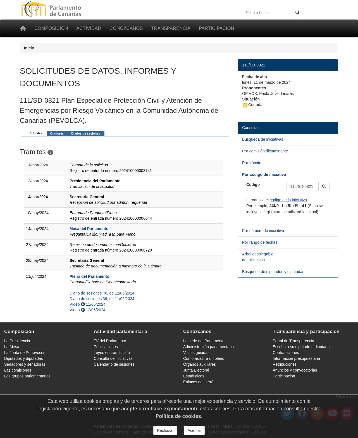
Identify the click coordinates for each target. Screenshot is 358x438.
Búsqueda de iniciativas (262, 139)
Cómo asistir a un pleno (203, 358)
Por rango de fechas (259, 242)
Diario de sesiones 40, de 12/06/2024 (102, 293)
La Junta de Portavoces (24, 352)
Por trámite (251, 163)
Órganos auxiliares (199, 364)
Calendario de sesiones (114, 364)
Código (253, 184)
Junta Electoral (196, 370)
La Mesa (11, 346)
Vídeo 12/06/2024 (87, 310)
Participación (216, 28)
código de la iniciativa (288, 200)
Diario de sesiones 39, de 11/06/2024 (102, 298)
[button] (324, 186)
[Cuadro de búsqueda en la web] (267, 12)
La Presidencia (17, 341)
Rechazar (165, 430)
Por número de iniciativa (263, 230)
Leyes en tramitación (112, 352)
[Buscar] (297, 12)
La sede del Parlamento (204, 341)
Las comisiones (17, 370)
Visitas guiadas (196, 352)
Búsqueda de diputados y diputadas (273, 271)
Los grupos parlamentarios (27, 376)
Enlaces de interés (199, 382)
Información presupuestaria (296, 358)
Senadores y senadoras (25, 364)
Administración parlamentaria (208, 346)
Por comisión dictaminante (265, 151)
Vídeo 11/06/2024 (87, 304)
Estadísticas (193, 376)
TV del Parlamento (110, 341)
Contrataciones (286, 352)
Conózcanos (126, 28)
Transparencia (170, 28)
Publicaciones (106, 346)
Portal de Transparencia (293, 341)
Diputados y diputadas (23, 358)
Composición (51, 28)
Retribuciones (285, 364)
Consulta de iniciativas (113, 358)
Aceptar (194, 430)
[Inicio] (23, 28)
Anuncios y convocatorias (295, 370)
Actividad (88, 28)
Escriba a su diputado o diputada (301, 346)
